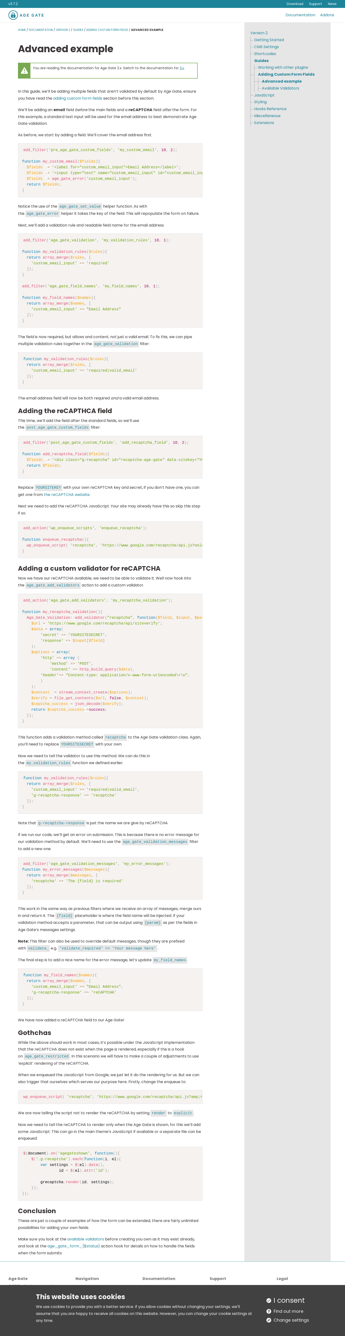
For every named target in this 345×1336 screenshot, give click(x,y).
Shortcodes (265, 54)
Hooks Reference (270, 109)
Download (295, 3)
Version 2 (63, 30)
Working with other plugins (283, 67)
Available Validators (280, 88)
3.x (182, 68)
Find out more (288, 1311)
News (332, 3)
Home (22, 30)
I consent (289, 1300)
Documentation (300, 15)
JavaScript (264, 95)
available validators (85, 1239)
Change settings (291, 1320)
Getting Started (269, 40)
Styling (260, 102)
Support (315, 3)
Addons (327, 15)
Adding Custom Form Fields (107, 30)
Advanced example (282, 81)
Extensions (264, 122)
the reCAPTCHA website (67, 494)
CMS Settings (266, 47)
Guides (78, 30)
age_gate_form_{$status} (73, 1246)
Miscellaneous (267, 116)
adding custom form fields (77, 98)
